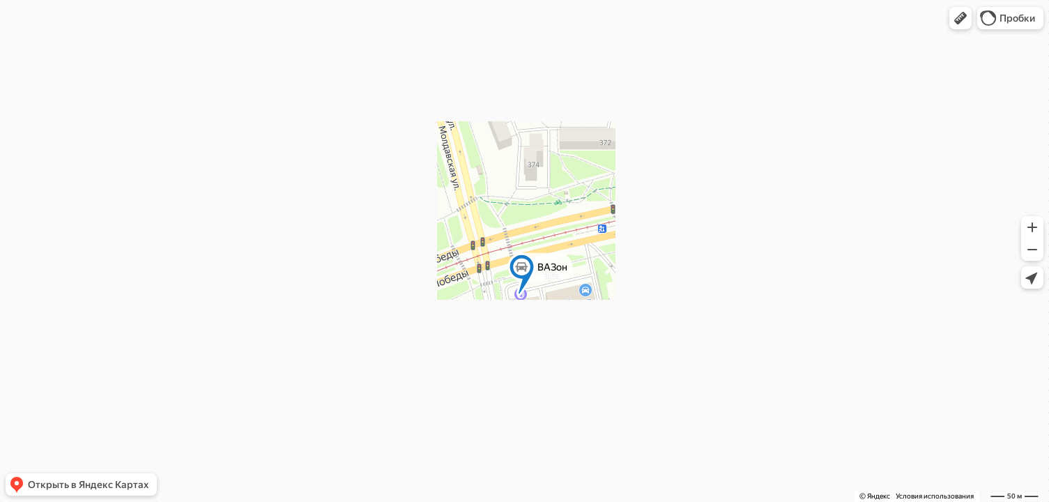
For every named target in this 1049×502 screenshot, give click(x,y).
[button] (960, 18)
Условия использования (935, 496)
